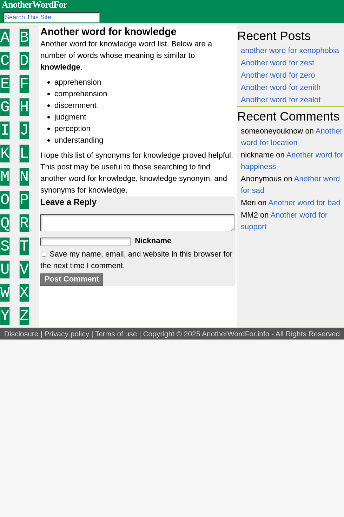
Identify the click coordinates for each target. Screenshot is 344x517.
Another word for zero (278, 75)
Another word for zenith (280, 87)
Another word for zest (277, 62)
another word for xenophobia (290, 50)
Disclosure (21, 334)
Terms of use (116, 334)
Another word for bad (304, 202)
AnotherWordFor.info (235, 334)
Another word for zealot (280, 99)
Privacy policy (66, 334)
